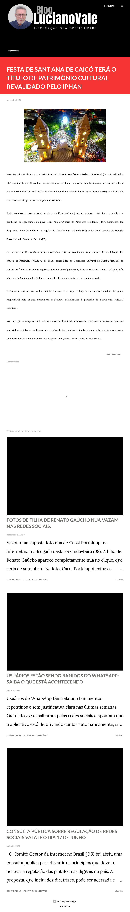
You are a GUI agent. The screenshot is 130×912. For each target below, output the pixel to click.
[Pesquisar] (109, 6)
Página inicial (13, 50)
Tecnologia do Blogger (65, 901)
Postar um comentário (35, 580)
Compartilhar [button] (113, 354)
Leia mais (119, 580)
